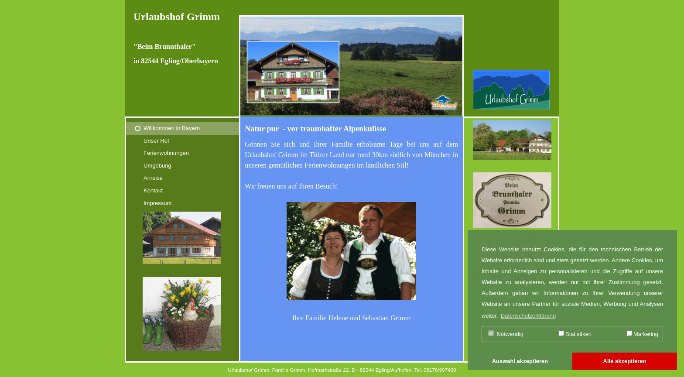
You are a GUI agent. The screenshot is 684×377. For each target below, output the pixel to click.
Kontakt (153, 190)
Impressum (157, 203)
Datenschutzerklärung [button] (528, 315)
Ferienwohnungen (166, 153)
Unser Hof (156, 140)
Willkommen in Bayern (172, 128)
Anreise (153, 178)
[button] (520, 361)
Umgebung (157, 165)
